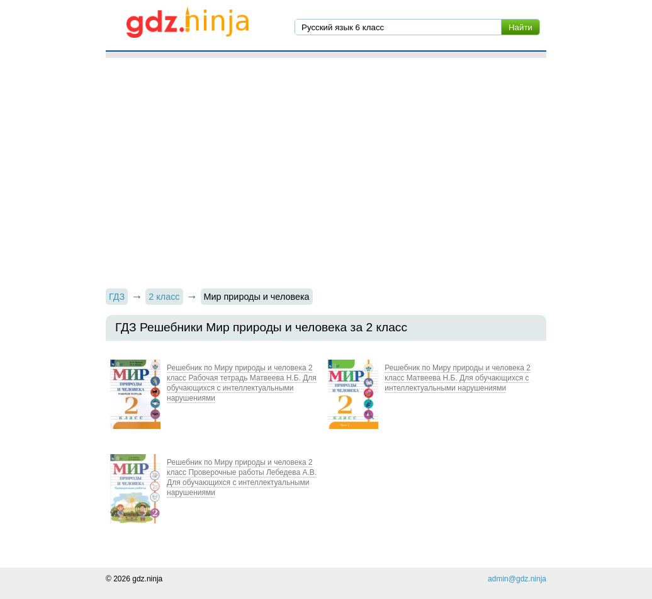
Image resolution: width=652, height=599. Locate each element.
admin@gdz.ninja (517, 578)
